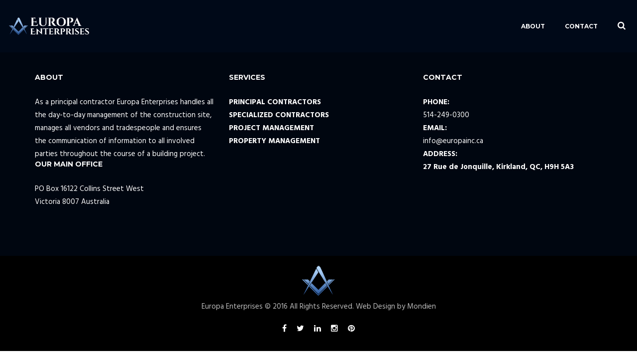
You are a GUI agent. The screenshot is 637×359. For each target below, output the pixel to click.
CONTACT (555, 26)
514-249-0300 (446, 115)
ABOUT (507, 26)
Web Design (375, 307)
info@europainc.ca (453, 141)
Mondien (421, 307)
